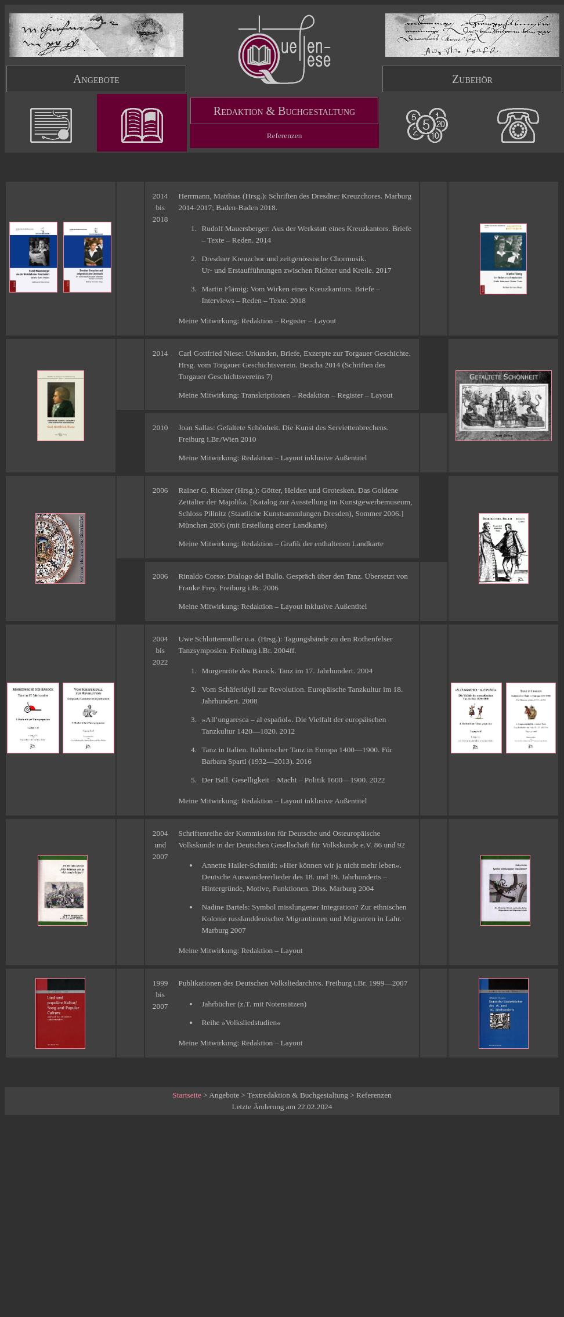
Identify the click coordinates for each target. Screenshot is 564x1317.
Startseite (186, 1095)
